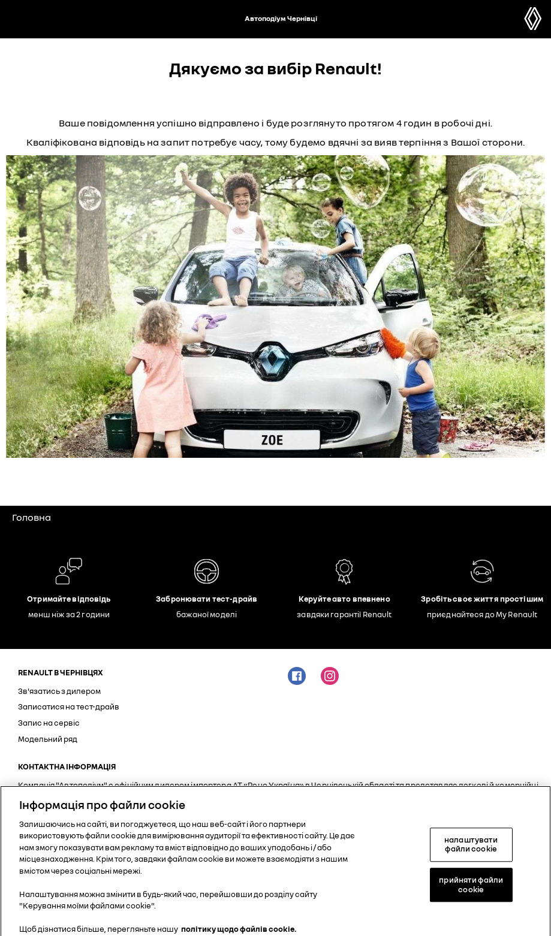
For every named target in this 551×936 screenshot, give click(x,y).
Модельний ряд (47, 739)
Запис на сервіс (49, 722)
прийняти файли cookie (471, 889)
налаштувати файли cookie (471, 849)
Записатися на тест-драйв (68, 706)
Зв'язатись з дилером (59, 691)
